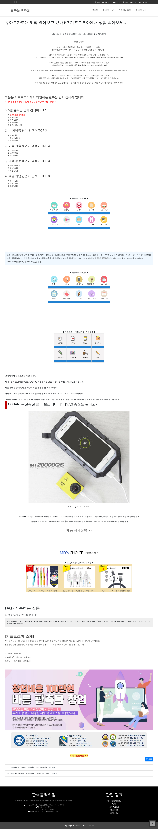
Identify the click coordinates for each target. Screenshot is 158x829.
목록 (149, 759)
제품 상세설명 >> (79, 530)
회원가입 (143, 2)
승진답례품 (114, 807)
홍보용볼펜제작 (114, 801)
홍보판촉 (114, 810)
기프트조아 (84, 506)
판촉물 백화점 (20, 10)
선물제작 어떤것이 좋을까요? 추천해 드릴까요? (31, 767)
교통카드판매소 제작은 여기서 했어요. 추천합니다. (32, 773)
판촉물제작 (108, 10)
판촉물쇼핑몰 (124, 10)
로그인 (133, 2)
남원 (114, 804)
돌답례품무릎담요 (105, 258)
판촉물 (95, 10)
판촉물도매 (141, 10)
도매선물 (114, 813)
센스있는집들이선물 (17, 115)
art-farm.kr (89, 825)
